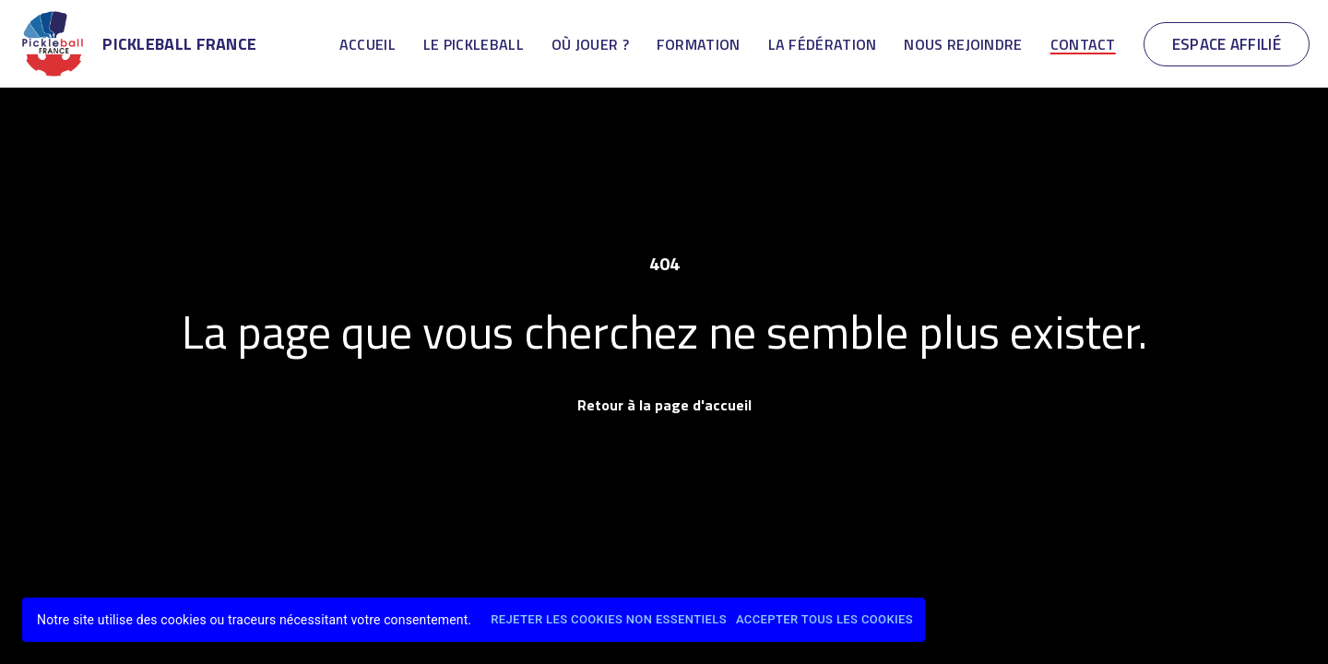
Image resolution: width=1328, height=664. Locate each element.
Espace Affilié (1226, 44)
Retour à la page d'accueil (664, 405)
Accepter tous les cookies (824, 620)
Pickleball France (179, 43)
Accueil (367, 44)
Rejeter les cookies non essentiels (608, 620)
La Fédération (822, 44)
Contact (1083, 44)
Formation (699, 44)
